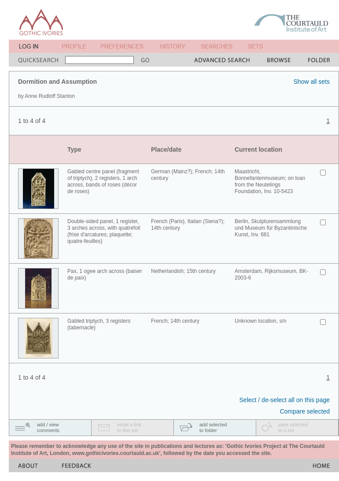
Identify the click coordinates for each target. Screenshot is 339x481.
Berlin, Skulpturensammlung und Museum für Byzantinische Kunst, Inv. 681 (271, 228)
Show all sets (312, 81)
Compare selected (305, 411)
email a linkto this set (129, 427)
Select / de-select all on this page (285, 399)
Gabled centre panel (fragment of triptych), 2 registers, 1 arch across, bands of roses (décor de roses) (103, 181)
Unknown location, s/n (260, 321)
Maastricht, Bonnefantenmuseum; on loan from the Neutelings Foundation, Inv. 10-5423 (270, 181)
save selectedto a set (293, 427)
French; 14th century (175, 321)
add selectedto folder (213, 427)
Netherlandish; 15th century (183, 271)
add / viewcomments (48, 427)
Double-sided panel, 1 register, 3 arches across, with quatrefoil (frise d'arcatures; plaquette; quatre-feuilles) (103, 231)
